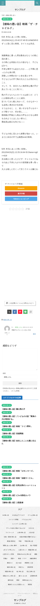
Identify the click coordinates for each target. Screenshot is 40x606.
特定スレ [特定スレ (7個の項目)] (21, 567)
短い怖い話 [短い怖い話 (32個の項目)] (20, 571)
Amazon (21, 188)
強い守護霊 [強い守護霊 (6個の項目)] (33, 545)
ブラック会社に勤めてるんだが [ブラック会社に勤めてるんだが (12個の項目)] (15, 528)
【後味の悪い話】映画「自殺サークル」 (18, 478)
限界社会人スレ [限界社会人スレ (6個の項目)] (27, 580)
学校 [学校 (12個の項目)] (20, 541)
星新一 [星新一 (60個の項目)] (13, 558)
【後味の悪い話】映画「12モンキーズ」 (18, 471)
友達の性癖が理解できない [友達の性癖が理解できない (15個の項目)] (28, 537)
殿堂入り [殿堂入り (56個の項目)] (10, 563)
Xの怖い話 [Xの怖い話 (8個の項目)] (5, 515)
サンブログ (20, 9)
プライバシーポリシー (23, 593)
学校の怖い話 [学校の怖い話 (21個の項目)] (29, 541)
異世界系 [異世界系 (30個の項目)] (30, 567)
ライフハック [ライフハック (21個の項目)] (10, 532)
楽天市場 (21, 193)
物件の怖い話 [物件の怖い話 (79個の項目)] (11, 567)
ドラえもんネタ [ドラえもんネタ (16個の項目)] (26, 519)
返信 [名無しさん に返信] (34, 334)
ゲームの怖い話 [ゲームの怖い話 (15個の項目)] (33, 515)
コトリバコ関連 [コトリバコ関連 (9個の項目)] (13, 519)
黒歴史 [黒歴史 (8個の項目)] (30, 584)
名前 (4, 373)
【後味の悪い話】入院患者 (12, 503)
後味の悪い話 (7, 320)
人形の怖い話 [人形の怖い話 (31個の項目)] (21, 532)
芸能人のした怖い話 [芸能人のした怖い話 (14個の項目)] (9, 576)
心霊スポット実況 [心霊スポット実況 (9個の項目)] (8, 554)
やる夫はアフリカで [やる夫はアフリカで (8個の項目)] (18, 515)
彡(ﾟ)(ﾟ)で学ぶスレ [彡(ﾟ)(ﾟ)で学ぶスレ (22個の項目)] (9, 550)
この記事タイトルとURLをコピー (20, 303)
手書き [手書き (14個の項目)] (5, 558)
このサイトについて (9, 593)
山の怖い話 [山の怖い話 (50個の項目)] (23, 545)
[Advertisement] (20, 234)
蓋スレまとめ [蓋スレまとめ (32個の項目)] (23, 576)
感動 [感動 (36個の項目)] (35, 554)
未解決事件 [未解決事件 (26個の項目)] (33, 558)
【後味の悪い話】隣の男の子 (13, 409)
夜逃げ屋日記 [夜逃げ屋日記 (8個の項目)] (11, 541)
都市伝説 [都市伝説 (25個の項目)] (10, 580)
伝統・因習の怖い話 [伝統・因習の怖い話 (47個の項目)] (10, 537)
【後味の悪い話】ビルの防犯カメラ (16, 495)
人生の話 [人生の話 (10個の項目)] (31, 532)
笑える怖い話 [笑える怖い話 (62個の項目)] (31, 571)
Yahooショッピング (21, 199)
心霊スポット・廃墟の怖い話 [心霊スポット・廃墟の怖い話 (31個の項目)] (28, 550)
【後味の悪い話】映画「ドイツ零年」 (17, 426)
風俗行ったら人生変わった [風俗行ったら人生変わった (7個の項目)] (16, 584)
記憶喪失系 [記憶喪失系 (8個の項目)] (33, 576)
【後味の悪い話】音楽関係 (12, 434)
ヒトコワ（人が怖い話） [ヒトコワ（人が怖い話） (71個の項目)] (20, 524)
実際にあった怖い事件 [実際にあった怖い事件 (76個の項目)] (10, 545)
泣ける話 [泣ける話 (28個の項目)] (18, 563)
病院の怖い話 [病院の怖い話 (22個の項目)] (9, 571)
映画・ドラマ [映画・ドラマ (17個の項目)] (22, 558)
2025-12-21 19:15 (28, 327)
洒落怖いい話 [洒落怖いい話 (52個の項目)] (29, 563)
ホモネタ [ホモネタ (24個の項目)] (31, 528)
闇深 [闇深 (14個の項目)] (18, 580)
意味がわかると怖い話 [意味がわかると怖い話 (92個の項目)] (24, 554)
